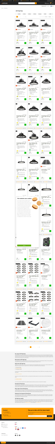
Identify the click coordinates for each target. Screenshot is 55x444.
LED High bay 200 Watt (19, 378)
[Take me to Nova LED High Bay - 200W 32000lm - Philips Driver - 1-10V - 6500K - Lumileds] (33, 25)
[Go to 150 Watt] (24, 14)
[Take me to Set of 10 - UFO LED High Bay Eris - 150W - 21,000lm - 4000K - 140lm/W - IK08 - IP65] (21, 268)
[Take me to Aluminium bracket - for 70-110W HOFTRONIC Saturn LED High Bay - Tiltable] (33, 323)
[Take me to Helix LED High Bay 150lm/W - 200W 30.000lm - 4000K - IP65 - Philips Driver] (33, 162)
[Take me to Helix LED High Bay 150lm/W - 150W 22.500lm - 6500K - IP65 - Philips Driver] (46, 81)
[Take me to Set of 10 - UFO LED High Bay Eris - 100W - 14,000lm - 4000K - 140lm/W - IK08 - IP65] (21, 296)
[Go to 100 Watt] (19, 14)
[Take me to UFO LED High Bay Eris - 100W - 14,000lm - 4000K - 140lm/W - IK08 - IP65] (21, 162)
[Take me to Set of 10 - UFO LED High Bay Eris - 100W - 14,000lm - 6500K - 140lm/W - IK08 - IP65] (46, 296)
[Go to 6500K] (50, 14)
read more (25, 208)
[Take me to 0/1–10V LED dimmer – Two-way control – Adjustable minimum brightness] (46, 242)
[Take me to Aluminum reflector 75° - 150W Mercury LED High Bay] (46, 162)
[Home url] (5, 3)
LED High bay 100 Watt (19, 368)
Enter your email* (30, 414)
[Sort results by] (51, 16)
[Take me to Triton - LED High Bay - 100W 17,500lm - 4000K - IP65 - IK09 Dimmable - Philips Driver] (21, 52)
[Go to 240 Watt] (34, 14)
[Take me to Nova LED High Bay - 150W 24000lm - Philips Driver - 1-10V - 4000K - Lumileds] (33, 52)
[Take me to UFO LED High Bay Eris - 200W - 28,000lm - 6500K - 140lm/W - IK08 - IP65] (46, 189)
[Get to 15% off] (49, 416)
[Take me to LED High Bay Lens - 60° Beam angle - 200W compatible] (21, 250)
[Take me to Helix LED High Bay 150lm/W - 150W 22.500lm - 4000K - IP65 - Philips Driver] (46, 135)
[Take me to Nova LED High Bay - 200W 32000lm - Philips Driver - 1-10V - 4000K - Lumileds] (46, 25)
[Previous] (15, 14)
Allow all (24, 245)
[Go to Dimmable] (40, 14)
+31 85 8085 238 (38, 402)
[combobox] (27, 3)
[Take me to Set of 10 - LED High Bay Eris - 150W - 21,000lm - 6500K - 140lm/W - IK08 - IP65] (33, 268)
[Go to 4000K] (45, 14)
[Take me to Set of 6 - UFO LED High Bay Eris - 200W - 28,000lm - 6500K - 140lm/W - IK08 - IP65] (34, 250)
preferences (19, 216)
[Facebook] (15, 435)
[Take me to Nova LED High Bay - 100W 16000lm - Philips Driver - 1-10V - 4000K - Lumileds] (46, 52)
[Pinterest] (19, 435)
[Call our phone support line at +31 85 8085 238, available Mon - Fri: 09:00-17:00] (7, 413)
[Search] (36, 3)
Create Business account (50, 0)
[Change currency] (52, 6)
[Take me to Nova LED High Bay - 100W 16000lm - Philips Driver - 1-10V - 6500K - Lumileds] (21, 81)
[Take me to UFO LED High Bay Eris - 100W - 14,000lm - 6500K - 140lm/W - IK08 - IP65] (21, 189)
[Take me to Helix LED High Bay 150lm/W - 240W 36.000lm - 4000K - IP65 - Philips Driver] (46, 108)
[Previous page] (15, 17)
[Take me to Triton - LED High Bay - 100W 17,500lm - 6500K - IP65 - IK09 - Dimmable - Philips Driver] (33, 81)
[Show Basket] (51, 3)
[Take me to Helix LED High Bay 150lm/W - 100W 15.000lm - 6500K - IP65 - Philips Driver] (33, 189)
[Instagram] (17, 435)
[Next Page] (25, 17)
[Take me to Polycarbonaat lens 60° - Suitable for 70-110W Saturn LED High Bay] (46, 323)
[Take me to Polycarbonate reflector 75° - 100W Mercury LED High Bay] (46, 268)
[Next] (52, 14)
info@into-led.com (27, 402)
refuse (18, 214)
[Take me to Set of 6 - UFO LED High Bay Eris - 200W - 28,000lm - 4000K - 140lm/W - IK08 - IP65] (33, 296)
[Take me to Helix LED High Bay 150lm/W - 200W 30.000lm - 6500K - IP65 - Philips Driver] (21, 108)
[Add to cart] (25, 43)
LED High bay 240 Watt (19, 379)
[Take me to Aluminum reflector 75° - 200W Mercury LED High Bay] (21, 323)
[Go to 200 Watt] (29, 14)
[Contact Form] (7, 416)
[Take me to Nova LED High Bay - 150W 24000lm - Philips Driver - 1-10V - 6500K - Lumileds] (21, 25)
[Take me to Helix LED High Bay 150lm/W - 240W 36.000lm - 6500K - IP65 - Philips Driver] (33, 108)
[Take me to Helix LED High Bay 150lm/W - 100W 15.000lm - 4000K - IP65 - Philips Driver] (21, 135)
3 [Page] (20, 16)
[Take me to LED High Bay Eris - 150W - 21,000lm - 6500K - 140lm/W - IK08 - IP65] (46, 214)
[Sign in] (47, 3)
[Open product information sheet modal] (17, 40)
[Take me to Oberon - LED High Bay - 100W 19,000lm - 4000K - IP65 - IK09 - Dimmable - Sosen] (33, 135)
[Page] (17, 17)
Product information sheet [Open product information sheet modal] (22, 40)
